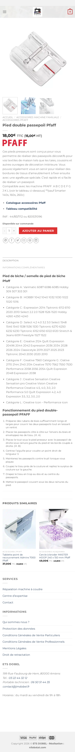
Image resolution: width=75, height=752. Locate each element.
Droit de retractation (16, 654)
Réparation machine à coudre (23, 589)
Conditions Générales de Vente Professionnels (34, 641)
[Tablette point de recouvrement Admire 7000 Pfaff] (19, 529)
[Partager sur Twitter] (18, 240)
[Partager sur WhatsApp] (5, 240)
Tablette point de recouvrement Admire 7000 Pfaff (19, 557)
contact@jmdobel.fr (16, 686)
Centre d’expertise (15, 595)
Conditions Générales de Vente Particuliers (31, 635)
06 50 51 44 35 (40, 682)
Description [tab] (11, 260)
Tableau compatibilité (21, 208)
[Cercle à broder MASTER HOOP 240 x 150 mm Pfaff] (55, 529)
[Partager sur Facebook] (12, 240)
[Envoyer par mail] (24, 240)
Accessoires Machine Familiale (37, 117)
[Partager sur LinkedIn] (36, 240)
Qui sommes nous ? (16, 622)
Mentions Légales (14, 648)
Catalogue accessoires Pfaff (25, 202)
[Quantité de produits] (9, 230)
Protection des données (19, 628)
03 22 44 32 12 (18, 678)
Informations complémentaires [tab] (24, 267)
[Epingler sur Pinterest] (30, 240)
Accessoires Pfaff (15, 120)
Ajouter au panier (38, 230)
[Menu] (5, 12)
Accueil (8, 117)
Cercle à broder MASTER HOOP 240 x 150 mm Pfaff (54, 556)
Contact (8, 602)
